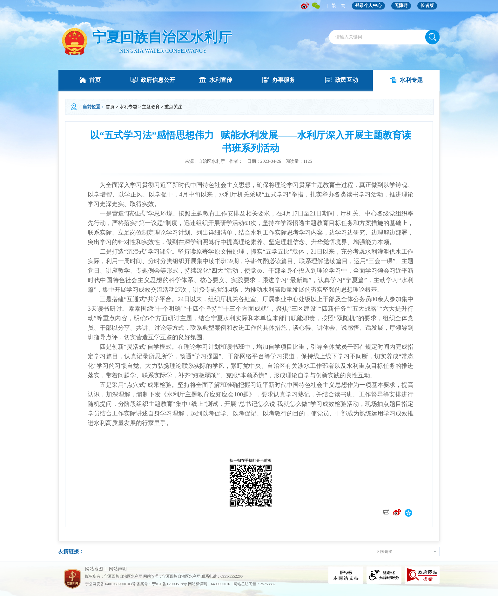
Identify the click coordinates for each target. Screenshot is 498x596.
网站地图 (94, 568)
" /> (74, 42)
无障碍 (401, 5)
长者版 (427, 5)
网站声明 (118, 568)
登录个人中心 (368, 5)
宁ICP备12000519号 (169, 583)
